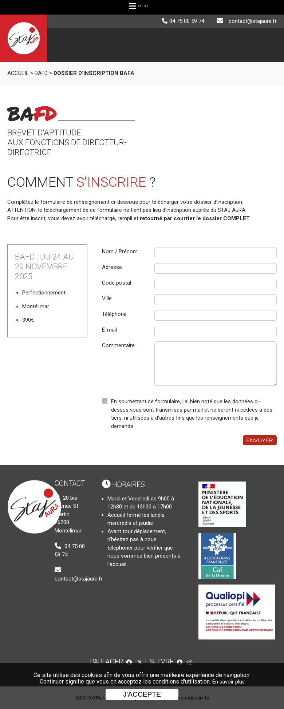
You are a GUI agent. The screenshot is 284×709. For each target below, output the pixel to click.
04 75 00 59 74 (186, 21)
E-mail (109, 329)
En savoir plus (228, 682)
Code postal (116, 283)
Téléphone (114, 314)
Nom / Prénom (120, 251)
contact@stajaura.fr (253, 21)
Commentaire (118, 345)
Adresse (112, 267)
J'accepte (142, 694)
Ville (107, 298)
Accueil (18, 73)
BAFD (41, 73)
